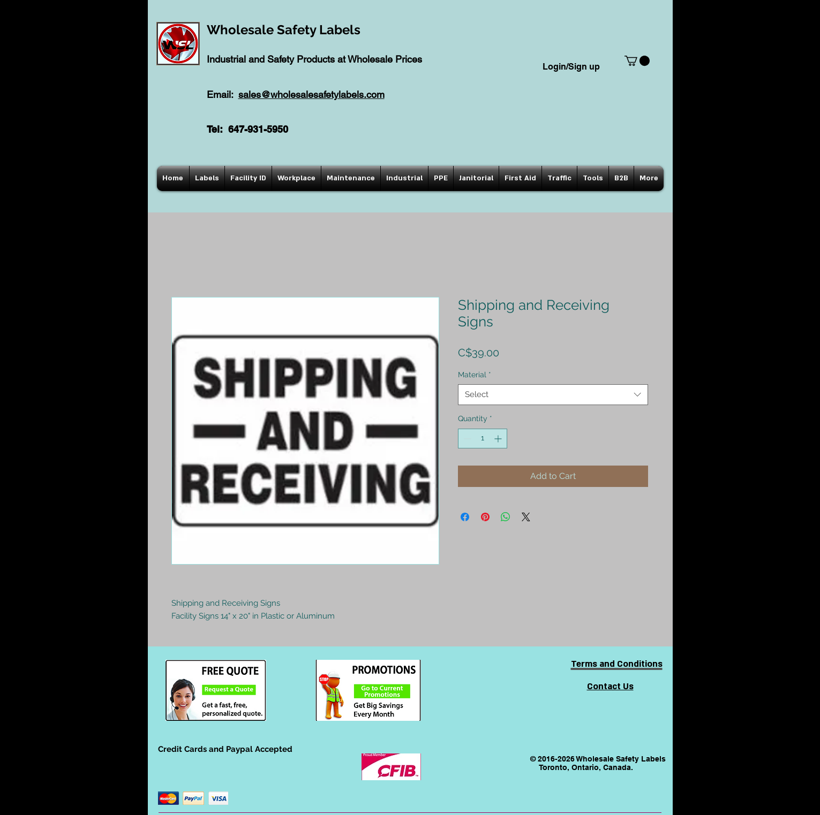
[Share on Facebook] (464, 517)
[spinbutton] (482, 438)
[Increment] (499, 438)
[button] (637, 61)
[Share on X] (526, 517)
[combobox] (553, 394)
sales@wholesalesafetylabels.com (311, 94)
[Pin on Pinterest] (485, 517)
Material (474, 374)
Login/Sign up (571, 67)
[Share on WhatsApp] (505, 517)
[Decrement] (466, 438)
